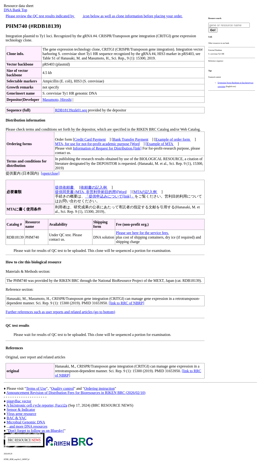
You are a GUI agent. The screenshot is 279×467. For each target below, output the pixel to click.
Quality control (62, 388)
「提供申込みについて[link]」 (110, 196)
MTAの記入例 (146, 192)
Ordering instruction (99, 388)
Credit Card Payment (90, 139)
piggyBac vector (19, 401)
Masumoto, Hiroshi (56, 100)
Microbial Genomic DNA (26, 422)
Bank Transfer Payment (130, 139)
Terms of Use (36, 388)
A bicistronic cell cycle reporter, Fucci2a (36, 405)
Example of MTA (160, 144)
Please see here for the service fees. (142, 233)
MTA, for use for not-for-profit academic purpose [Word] (100, 144)
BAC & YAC (16, 418)
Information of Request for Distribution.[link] (107, 148)
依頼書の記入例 (94, 187)
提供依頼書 (65, 187)
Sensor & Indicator (21, 410)
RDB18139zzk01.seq (71, 110)
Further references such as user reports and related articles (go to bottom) (60, 312)
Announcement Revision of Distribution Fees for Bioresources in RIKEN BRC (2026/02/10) (75, 393)
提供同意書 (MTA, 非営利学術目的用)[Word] (93, 192)
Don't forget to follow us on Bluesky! (36, 431)
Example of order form (173, 139)
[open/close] (50, 173)
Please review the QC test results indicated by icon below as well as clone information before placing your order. (94, 16)
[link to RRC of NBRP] (126, 303)
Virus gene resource (21, 414)
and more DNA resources (28, 426)
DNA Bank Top (15, 10)
